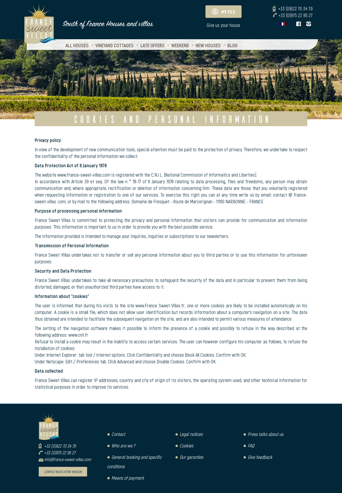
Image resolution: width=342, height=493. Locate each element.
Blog (232, 45)
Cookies (186, 445)
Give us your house (223, 25)
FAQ (251, 445)
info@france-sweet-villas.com (67, 459)
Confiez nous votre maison (63, 472)
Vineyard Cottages (114, 45)
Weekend (180, 45)
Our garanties (191, 457)
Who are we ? (123, 445)
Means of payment (127, 478)
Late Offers (153, 45)
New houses (208, 45)
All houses (77, 45)
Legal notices (191, 434)
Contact (118, 434)
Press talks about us (265, 434)
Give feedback (260, 457)
